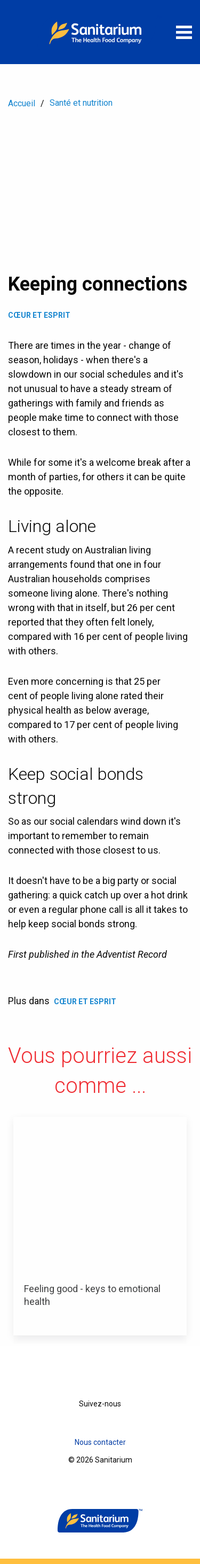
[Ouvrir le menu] (184, 32)
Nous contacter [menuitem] (100, 1442)
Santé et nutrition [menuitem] (81, 103)
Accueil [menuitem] (21, 103)
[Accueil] (100, 32)
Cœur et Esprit (39, 315)
